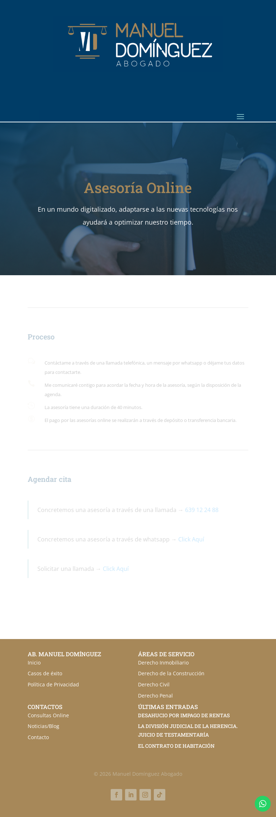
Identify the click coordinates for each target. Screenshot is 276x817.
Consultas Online (48, 715)
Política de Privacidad (53, 684)
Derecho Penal (155, 695)
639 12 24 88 (201, 510)
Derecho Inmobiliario (163, 662)
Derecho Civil (154, 684)
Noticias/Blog (43, 726)
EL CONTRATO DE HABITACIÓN (176, 745)
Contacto (38, 737)
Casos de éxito (45, 673)
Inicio (34, 662)
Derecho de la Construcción (171, 673)
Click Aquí (191, 539)
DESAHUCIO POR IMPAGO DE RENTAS (184, 715)
